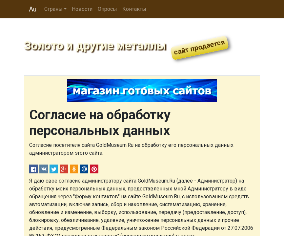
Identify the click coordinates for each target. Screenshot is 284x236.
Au (32, 9)
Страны (53, 9)
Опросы (107, 9)
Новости (82, 9)
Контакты (134, 9)
